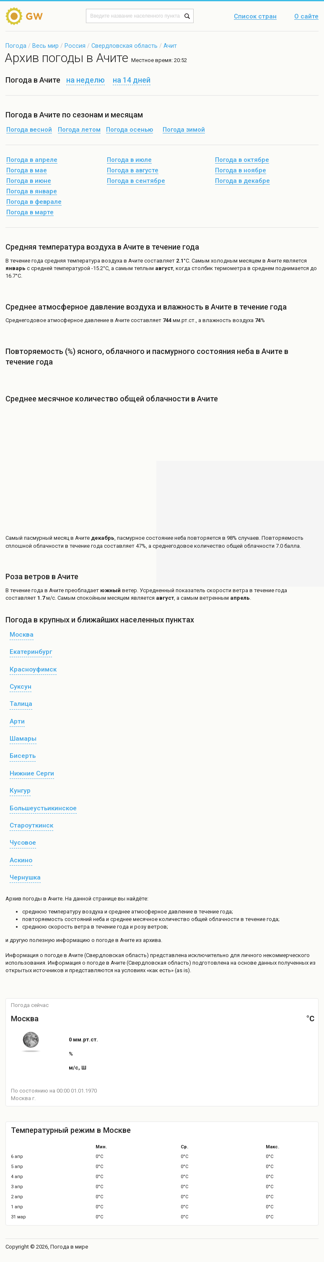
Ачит (170, 45)
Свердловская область (124, 45)
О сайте (306, 16)
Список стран (255, 16)
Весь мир (45, 45)
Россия (75, 45)
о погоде (52, 955)
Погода (15, 45)
